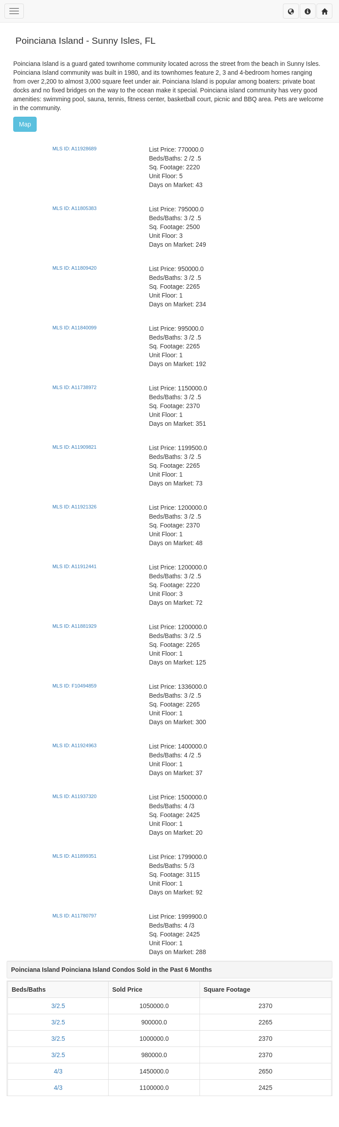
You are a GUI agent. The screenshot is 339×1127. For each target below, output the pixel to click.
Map (25, 124)
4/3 (58, 1071)
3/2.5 (58, 1005)
